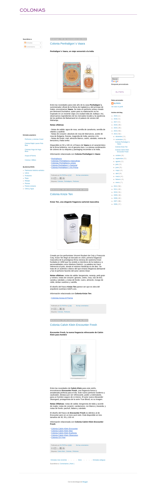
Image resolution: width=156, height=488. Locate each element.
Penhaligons (68, 181)
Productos (28, 176)
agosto (117, 161)
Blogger (85, 482)
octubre (118, 155)
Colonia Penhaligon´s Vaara (67, 43)
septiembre (119, 158)
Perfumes (76, 181)
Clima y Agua (29, 189)
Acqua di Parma (30, 156)
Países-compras (30, 186)
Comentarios (29, 47)
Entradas (28, 43)
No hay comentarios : (82, 175)
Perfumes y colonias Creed (34, 139)
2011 (116, 189)
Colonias (60, 181)
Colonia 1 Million (30, 160)
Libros (27, 173)
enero (117, 182)
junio (117, 167)
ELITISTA (117, 103)
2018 (116, 119)
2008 (116, 198)
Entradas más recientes (59, 460)
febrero (118, 179)
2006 (116, 204)
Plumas (27, 183)
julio (117, 164)
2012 (116, 186)
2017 (116, 122)
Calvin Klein (61, 451)
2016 (116, 125)
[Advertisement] (69, 23)
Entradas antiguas (99, 460)
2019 (116, 116)
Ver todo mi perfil (117, 107)
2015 (116, 128)
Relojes (27, 181)
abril (117, 173)
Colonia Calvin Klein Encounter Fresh (73, 324)
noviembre (119, 139)
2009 (116, 195)
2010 (116, 192)
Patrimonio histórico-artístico (34, 170)
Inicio (80, 460)
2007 (116, 201)
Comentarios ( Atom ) (67, 464)
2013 (116, 134)
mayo (117, 170)
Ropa (27, 178)
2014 (116, 131)
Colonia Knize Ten (61, 194)
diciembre (119, 136)
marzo (117, 176)
